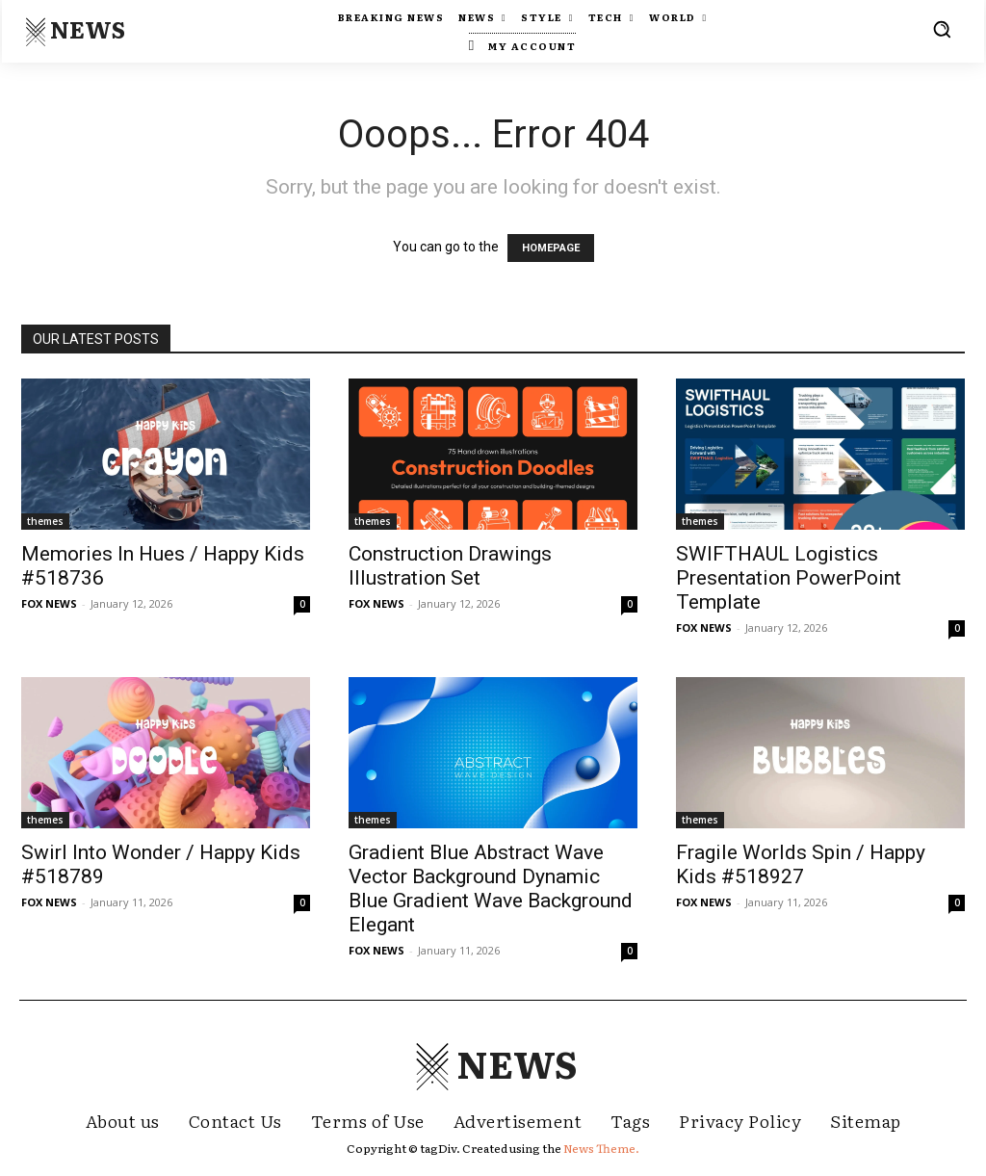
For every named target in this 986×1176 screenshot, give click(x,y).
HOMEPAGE (551, 248)
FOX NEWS (49, 603)
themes (45, 521)
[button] (942, 29)
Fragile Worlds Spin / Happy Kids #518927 (800, 864)
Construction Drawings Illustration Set (450, 565)
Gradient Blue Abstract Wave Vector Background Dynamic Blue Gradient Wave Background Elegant (491, 888)
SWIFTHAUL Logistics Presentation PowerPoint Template (788, 578)
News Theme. (601, 1148)
